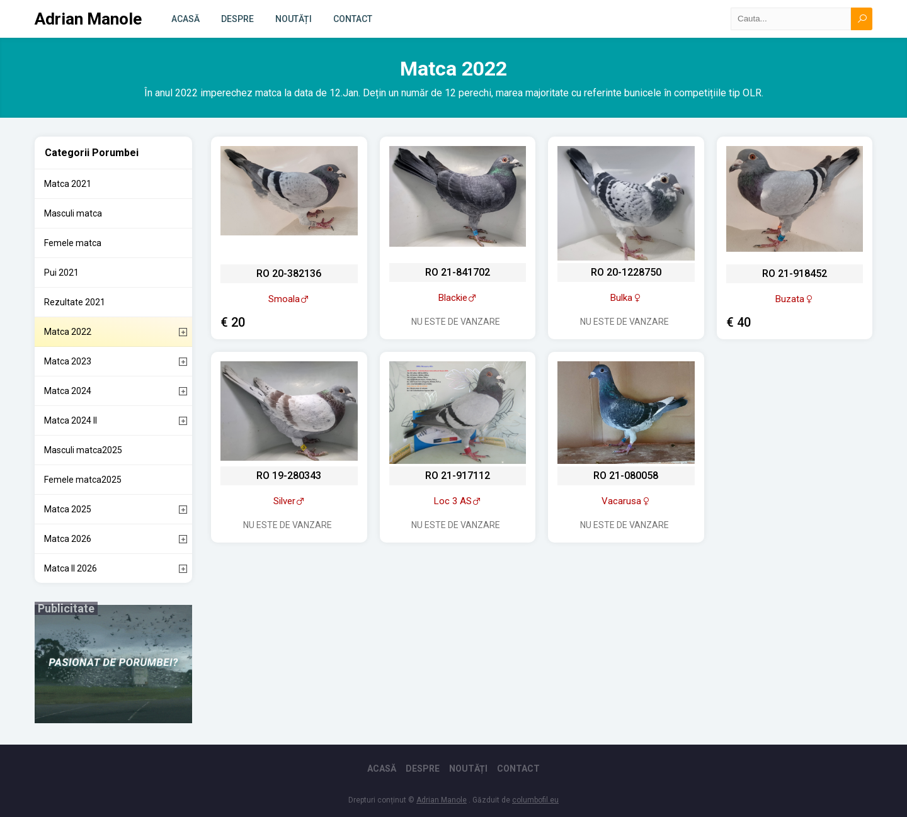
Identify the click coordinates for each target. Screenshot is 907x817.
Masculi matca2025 (83, 450)
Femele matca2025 (83, 480)
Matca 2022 (67, 332)
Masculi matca (73, 213)
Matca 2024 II (70, 420)
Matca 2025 (67, 509)
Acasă (185, 19)
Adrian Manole (88, 18)
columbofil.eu (535, 800)
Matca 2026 (67, 539)
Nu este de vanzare (455, 322)
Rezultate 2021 (74, 302)
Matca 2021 (67, 184)
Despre (237, 19)
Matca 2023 (67, 361)
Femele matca (72, 243)
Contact (352, 19)
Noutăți (293, 19)
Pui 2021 (61, 273)
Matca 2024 (67, 391)
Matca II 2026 (70, 568)
